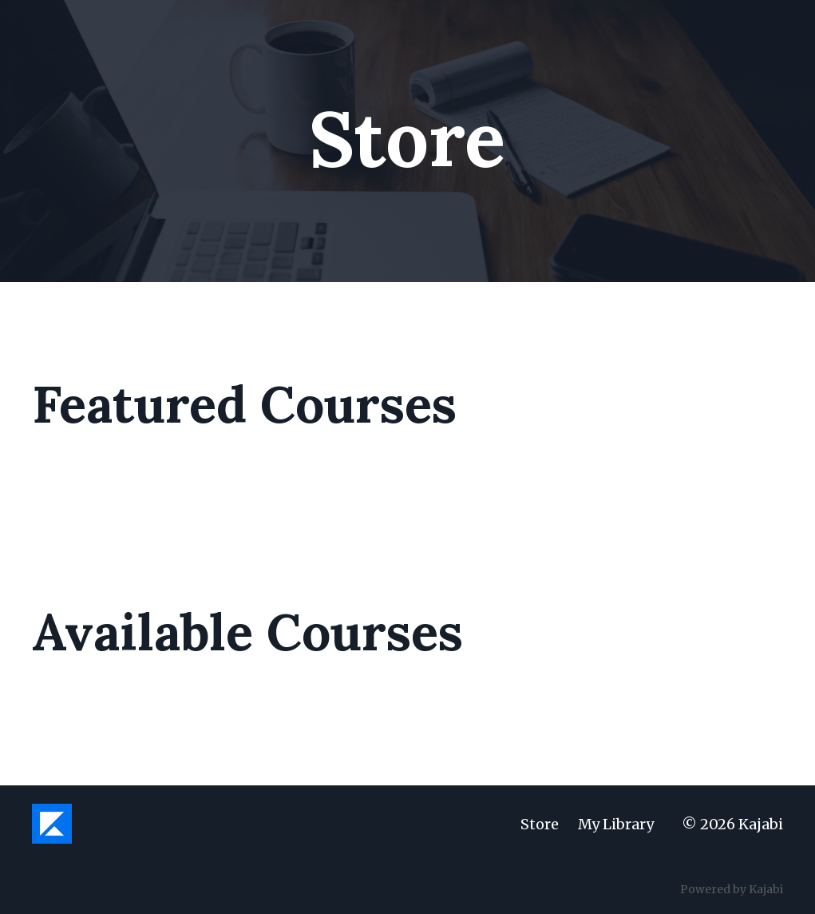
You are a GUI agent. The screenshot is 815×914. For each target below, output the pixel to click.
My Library (616, 824)
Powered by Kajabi (731, 889)
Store (539, 824)
